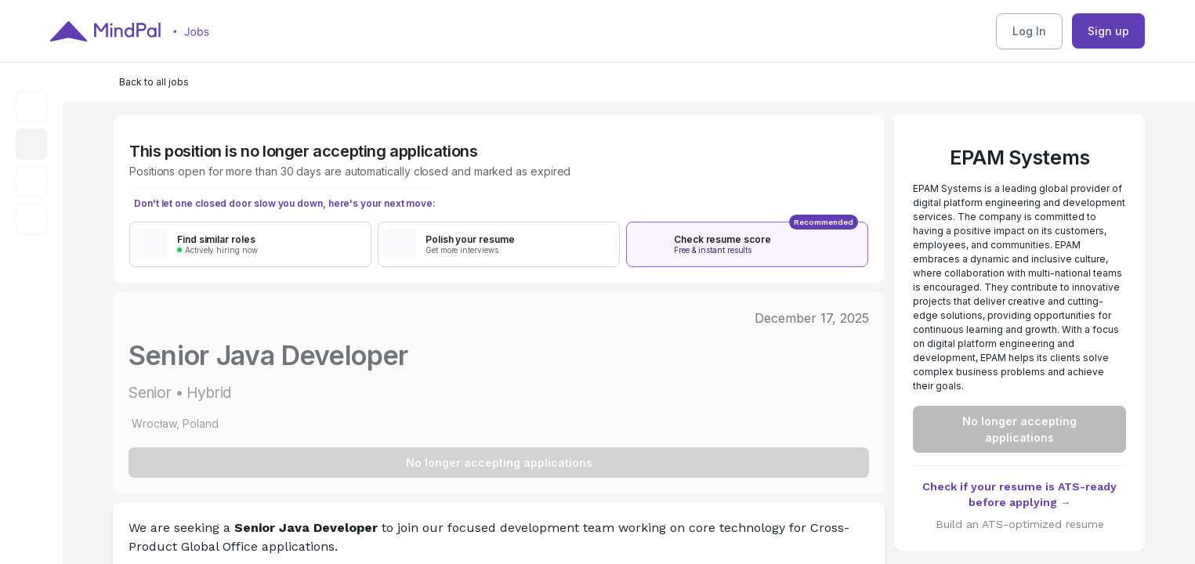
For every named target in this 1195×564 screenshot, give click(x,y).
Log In (1029, 31)
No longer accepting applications (499, 462)
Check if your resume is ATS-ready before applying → (1019, 494)
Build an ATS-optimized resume (1020, 524)
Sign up (1108, 31)
